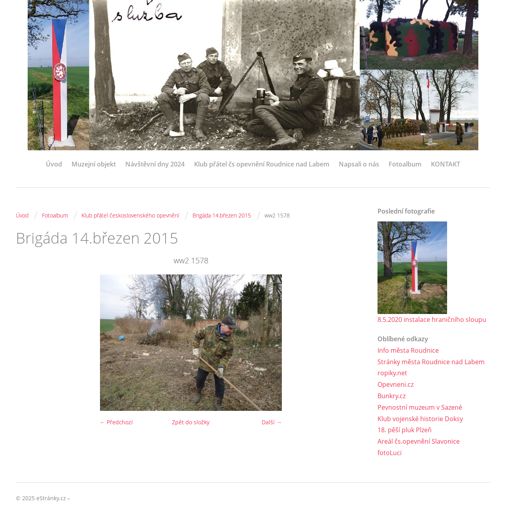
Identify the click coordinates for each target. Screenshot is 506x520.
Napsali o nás (359, 164)
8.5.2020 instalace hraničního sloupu (432, 319)
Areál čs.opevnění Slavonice (419, 441)
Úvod (54, 164)
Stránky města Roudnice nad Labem (431, 361)
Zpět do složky (191, 422)
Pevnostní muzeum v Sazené (420, 407)
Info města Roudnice (408, 350)
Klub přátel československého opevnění (130, 215)
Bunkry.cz (392, 395)
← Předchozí (116, 422)
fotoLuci (390, 452)
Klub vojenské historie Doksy (420, 418)
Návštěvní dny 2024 (155, 164)
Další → (272, 422)
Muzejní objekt (94, 164)
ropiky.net (392, 373)
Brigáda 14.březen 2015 (222, 215)
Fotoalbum (405, 164)
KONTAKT (445, 164)
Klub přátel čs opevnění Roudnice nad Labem (261, 164)
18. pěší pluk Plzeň (405, 429)
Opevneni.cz (395, 384)
